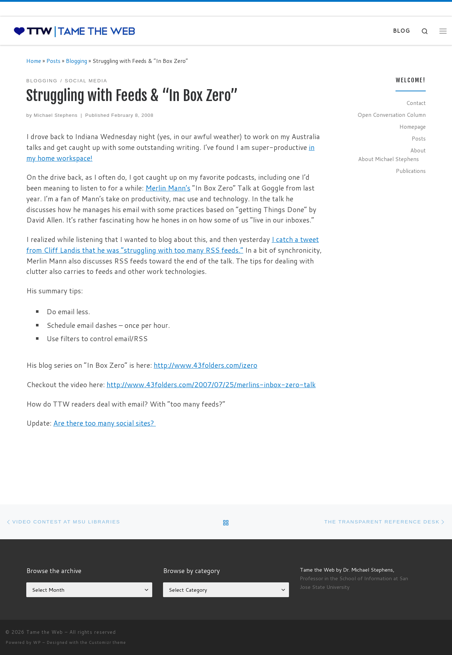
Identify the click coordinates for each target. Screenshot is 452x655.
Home (33, 61)
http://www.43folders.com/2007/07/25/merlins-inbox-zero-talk (211, 384)
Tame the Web (44, 632)
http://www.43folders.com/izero (205, 365)
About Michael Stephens (388, 159)
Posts (53, 61)
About (418, 150)
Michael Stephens (56, 115)
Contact (416, 103)
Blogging (76, 61)
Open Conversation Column (391, 115)
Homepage (412, 126)
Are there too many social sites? (104, 423)
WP (37, 642)
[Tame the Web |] (74, 31)
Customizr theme (107, 642)
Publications (411, 171)
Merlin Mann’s (167, 188)
